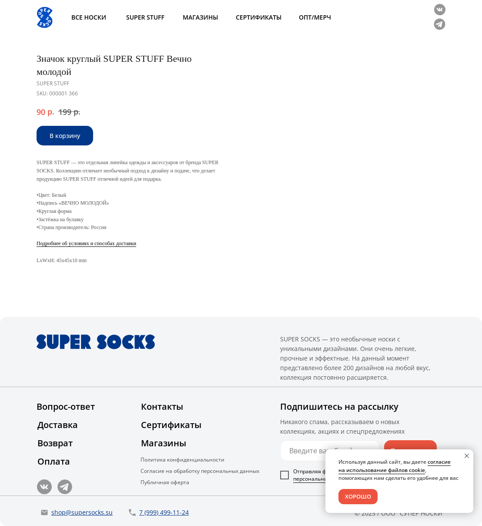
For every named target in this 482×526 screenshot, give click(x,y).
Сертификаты (171, 425)
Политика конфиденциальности (182, 459)
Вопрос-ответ (66, 406)
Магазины (163, 443)
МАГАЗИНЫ (200, 17)
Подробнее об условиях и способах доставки (286, 243)
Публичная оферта (165, 482)
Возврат (55, 443)
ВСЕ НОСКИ (88, 17)
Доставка (57, 425)
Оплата (53, 461)
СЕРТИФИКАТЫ (258, 17)
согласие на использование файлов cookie (394, 466)
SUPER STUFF (145, 17)
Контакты (162, 406)
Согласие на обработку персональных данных (200, 471)
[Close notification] (466, 456)
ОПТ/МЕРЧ (315, 17)
